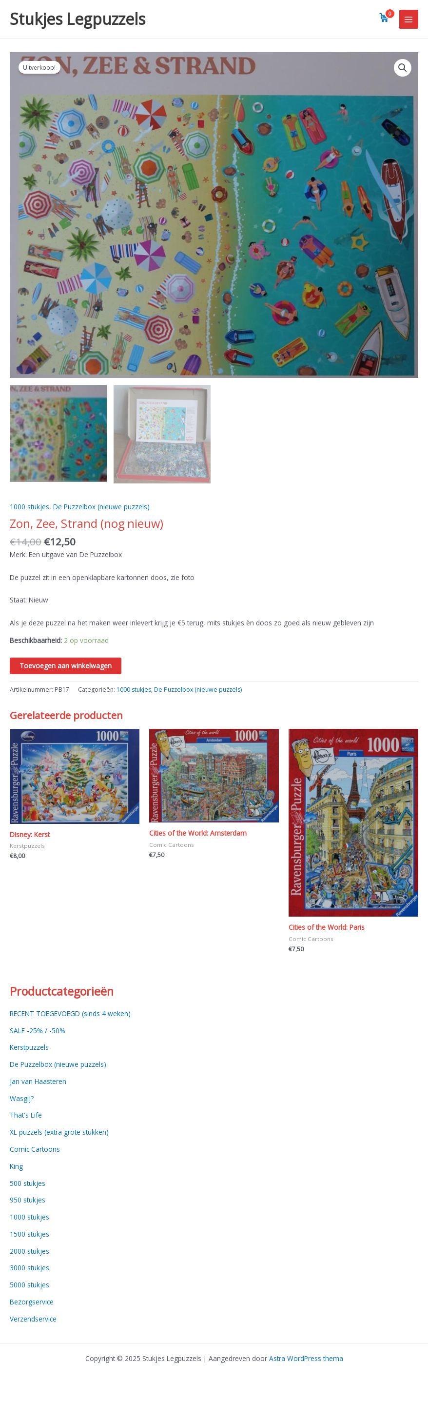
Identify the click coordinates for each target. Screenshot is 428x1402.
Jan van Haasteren (38, 1082)
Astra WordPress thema (306, 1358)
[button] (402, 68)
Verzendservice (33, 1319)
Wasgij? (22, 1099)
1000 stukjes (29, 507)
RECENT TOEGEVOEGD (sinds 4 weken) (70, 1014)
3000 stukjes (29, 1269)
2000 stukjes (29, 1252)
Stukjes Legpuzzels (77, 18)
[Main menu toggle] (408, 19)
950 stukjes (27, 1201)
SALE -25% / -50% (37, 1031)
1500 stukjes (29, 1235)
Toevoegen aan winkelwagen (65, 667)
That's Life (26, 1116)
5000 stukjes (29, 1286)
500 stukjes (27, 1184)
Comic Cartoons (35, 1150)
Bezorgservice (32, 1302)
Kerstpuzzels (29, 1048)
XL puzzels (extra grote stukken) (59, 1133)
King (16, 1167)
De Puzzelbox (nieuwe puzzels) (101, 507)
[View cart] (384, 17)
